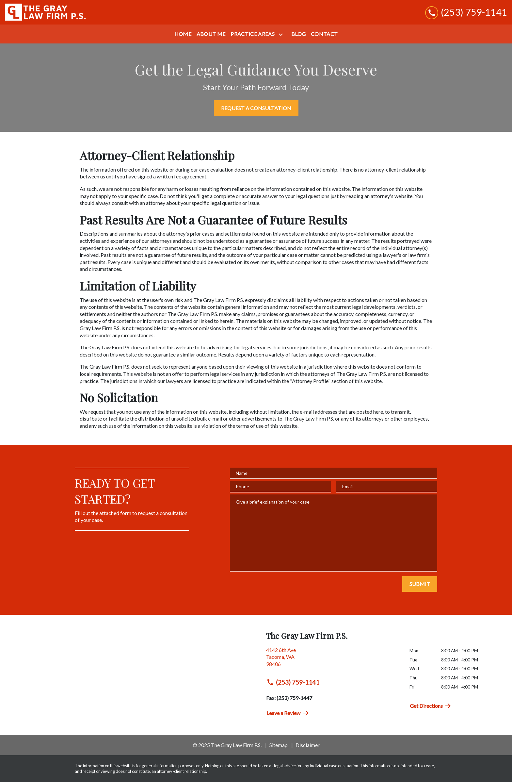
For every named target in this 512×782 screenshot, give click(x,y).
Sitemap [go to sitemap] (278, 745)
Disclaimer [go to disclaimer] (308, 745)
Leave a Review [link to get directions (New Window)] (288, 713)
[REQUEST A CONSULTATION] (256, 108)
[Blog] (298, 34)
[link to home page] (46, 12)
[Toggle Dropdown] (282, 34)
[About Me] (211, 34)
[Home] (183, 34)
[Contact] (324, 34)
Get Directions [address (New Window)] (431, 706)
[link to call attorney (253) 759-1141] (466, 12)
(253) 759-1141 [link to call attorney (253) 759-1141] (292, 682)
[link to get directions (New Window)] (333, 659)
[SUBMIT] (419, 584)
